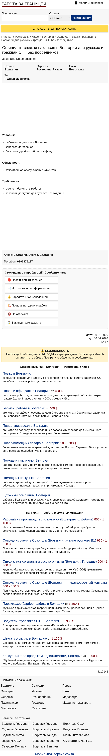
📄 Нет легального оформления (28, 288)
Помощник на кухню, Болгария (26, 478)
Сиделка (7, 697)
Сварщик (38, 685)
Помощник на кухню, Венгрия (25, 460)
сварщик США (11, 740)
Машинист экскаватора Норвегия (77, 735)
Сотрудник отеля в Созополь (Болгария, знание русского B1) (49, 540)
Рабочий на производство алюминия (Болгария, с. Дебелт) (48, 519)
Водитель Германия (15, 723)
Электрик (7, 691)
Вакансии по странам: (16, 718)
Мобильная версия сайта (54, 754)
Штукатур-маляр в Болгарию (25, 638)
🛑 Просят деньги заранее (24, 280)
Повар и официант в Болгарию (26, 391)
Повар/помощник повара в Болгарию (31, 443)
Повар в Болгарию (17, 373)
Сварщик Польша (14, 746)
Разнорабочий (41, 697)
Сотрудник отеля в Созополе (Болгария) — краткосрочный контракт (55, 582)
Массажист (8, 708)
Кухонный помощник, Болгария (27, 495)
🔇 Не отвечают (17, 314)
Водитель (7, 685)
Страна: (54, 13)
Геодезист (39, 702)
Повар (66, 685)
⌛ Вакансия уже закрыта (24, 322)
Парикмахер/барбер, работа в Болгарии (33, 603)
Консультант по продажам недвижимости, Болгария (42, 656)
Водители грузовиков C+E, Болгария (31, 621)
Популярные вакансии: (17, 680)
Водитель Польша (75, 729)
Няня (65, 691)
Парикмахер (9, 702)
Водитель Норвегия (46, 729)
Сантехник (39, 708)
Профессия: (9, 13)
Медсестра (70, 697)
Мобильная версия (91, 3)
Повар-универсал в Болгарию (25, 425)
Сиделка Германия (15, 729)
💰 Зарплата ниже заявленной (27, 297)
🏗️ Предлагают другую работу (27, 305)
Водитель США (73, 723)
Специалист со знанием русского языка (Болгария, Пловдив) (50, 561)
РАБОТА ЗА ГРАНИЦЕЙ (24, 4)
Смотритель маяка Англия (77, 740)
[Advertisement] (55, 107)
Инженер (38, 691)
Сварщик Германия (45, 723)
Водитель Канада (44, 735)
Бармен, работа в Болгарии (24, 408)
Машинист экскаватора (77, 702)
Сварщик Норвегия (45, 740)
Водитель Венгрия (45, 746)
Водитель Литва (13, 735)
